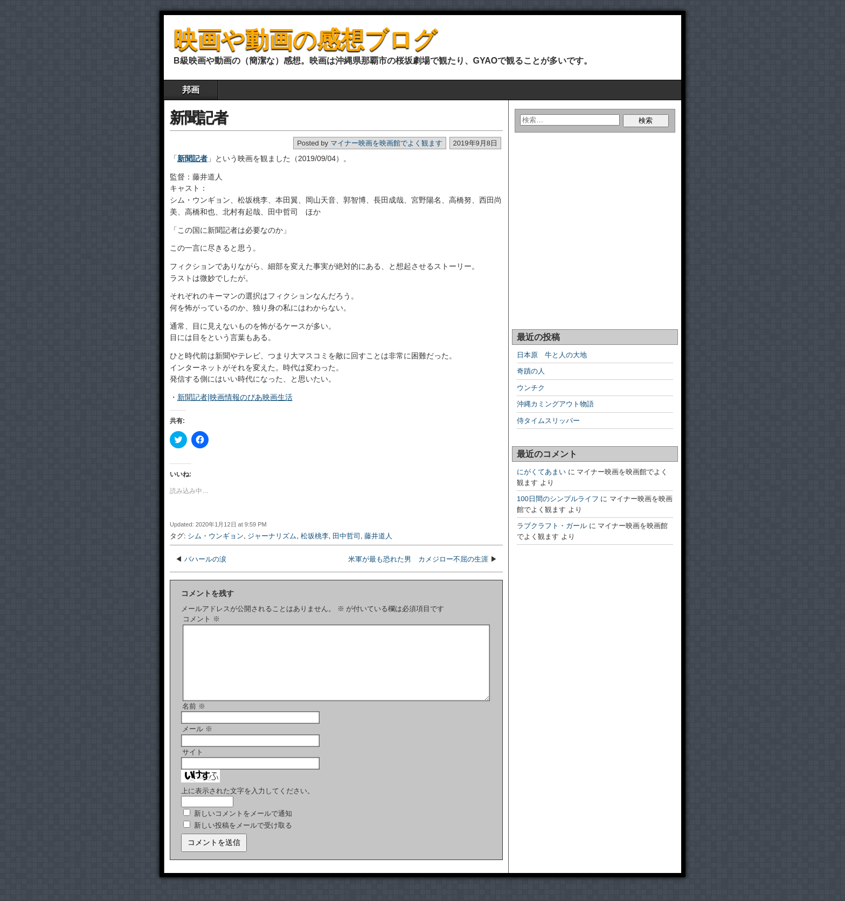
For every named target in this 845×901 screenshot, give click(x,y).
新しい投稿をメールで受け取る (243, 838)
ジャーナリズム (271, 536)
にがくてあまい (541, 472)
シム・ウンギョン (216, 536)
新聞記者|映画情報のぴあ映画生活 (235, 397)
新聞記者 (199, 117)
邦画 (190, 89)
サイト (192, 765)
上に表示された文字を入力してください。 (247, 804)
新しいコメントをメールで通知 (243, 826)
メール (197, 742)
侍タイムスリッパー (548, 421)
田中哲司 (347, 536)
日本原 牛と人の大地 (552, 355)
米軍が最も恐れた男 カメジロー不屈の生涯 (418, 559)
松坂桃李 (315, 536)
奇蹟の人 (531, 371)
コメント (201, 619)
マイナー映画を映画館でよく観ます (386, 143)
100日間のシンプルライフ (558, 499)
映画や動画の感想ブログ (305, 39)
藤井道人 (378, 536)
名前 (193, 719)
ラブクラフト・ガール (552, 526)
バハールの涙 (205, 559)
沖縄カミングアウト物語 (555, 404)
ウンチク (531, 388)
